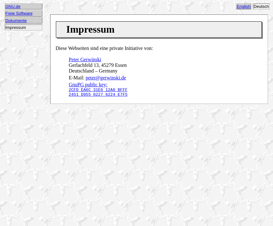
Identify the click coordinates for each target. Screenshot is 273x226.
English (243, 6)
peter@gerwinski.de (106, 77)
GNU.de (12, 6)
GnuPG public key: (98, 90)
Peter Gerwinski (85, 59)
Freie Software (19, 13)
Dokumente (16, 20)
